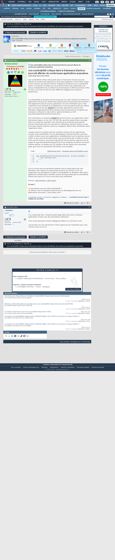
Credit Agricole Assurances (30, 280)
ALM (44, 5)
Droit (80, 2)
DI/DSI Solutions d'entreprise (21, 5)
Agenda (31, 19)
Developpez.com (75, 343)
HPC (44, 8)
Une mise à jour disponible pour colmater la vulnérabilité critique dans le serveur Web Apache (37, 298)
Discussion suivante (56, 254)
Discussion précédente (39, 254)
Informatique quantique (48, 11)
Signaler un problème (38, 32)
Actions (17, 19)
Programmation (80, 5)
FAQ (29, 2)
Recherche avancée (107, 19)
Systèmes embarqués (93, 8)
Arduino (29, 8)
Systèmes (111, 5)
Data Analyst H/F (20, 278)
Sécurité (81, 8)
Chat (43, 2)
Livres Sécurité (56, 14)
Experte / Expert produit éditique (27, 286)
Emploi (64, 2)
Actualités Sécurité (21, 14)
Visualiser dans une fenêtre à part (75, 153)
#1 (89, 60)
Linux (22, 8)
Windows (15, 8)
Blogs (36, 2)
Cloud (35, 5)
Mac (49, 8)
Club (87, 2)
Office (96, 5)
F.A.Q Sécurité (45, 14)
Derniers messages (7, 19)
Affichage (85, 56)
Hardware (37, 8)
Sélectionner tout (53, 153)
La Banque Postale (25, 288)
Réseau (65, 8)
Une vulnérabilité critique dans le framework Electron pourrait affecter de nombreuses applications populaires (49, 39)
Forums (11, 2)
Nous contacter (64, 343)
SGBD (89, 5)
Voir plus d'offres (73, 291)
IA (40, 5)
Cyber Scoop (51, 182)
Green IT (73, 8)
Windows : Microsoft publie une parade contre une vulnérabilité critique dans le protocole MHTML (39, 305)
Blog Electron (41, 182)
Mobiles (102, 5)
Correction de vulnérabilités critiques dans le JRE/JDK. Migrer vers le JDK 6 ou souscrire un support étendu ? (42, 318)
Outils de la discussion (72, 56)
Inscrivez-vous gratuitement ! (45, 16)
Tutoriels (21, 2)
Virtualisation (107, 8)
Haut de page (86, 343)
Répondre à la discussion (15, 32)
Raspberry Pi (57, 8)
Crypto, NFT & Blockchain (66, 11)
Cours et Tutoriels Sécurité (71, 14)
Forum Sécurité (34, 14)
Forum (9, 24)
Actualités (17, 242)
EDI (72, 5)
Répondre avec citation (72, 204)
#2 (89, 208)
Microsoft (51, 5)
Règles (43, 19)
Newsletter (53, 2)
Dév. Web (65, 5)
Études (72, 2)
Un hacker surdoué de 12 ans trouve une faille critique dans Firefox (28, 313)
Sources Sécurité (87, 14)
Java (58, 5)
